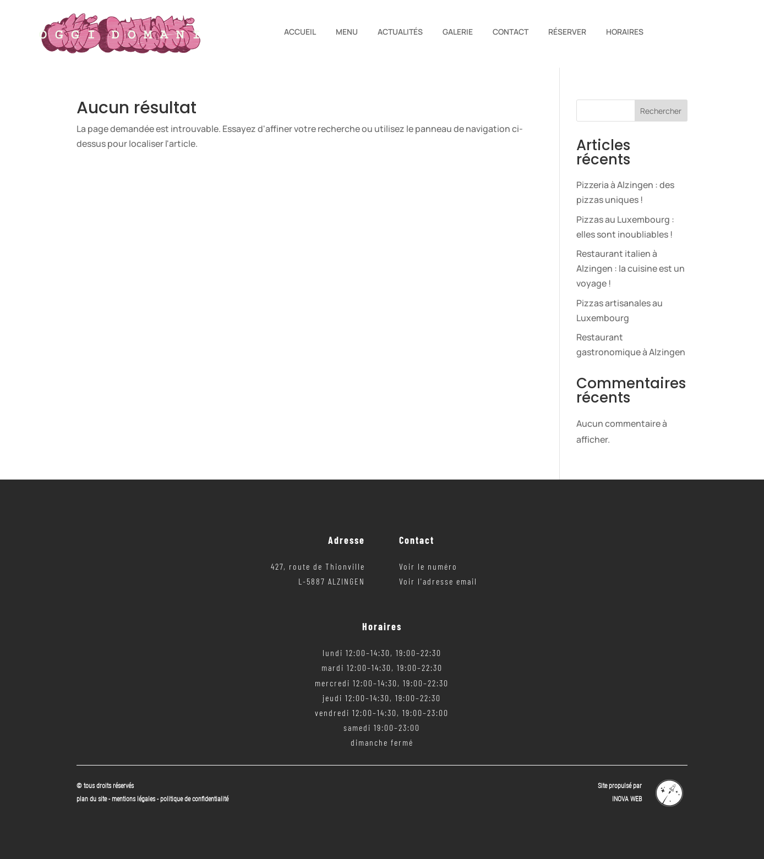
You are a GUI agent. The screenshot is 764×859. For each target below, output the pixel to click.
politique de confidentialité (194, 799)
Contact (510, 32)
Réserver (567, 32)
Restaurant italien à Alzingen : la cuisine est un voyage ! (630, 268)
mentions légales (134, 799)
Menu (347, 32)
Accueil (300, 32)
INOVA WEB (627, 799)
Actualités (400, 32)
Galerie (458, 32)
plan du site (92, 799)
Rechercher (660, 111)
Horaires (624, 32)
